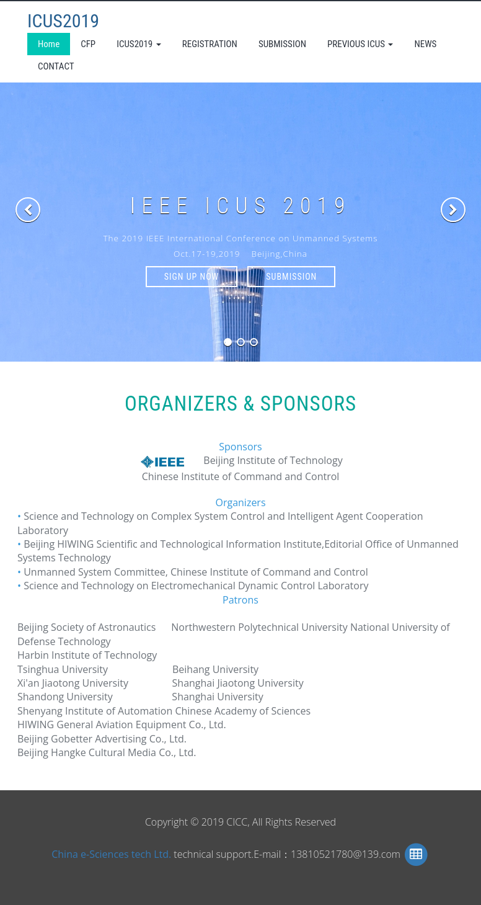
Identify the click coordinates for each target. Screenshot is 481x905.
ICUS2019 (63, 21)
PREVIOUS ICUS (360, 44)
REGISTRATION (209, 44)
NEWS (425, 44)
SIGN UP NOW (191, 277)
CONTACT (56, 66)
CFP (88, 44)
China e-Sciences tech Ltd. (112, 853)
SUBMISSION (282, 44)
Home (49, 44)
